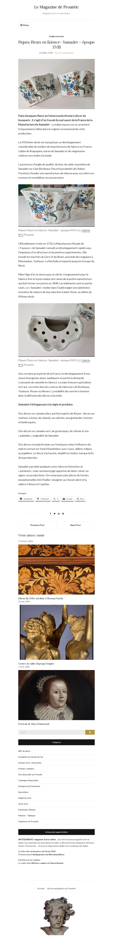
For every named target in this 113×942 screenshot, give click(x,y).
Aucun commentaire (64, 52)
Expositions (23, 792)
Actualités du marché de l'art (30, 757)
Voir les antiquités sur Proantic (61, 888)
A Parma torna (41, 854)
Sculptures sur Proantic (28, 821)
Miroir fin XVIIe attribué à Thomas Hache (40, 598)
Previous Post (37, 525)
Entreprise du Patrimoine (29, 786)
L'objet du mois (56, 36)
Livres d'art (23, 804)
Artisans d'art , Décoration (29, 763)
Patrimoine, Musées (27, 810)
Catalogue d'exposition (28, 780)
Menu (24, 25)
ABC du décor (24, 751)
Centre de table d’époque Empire (36, 663)
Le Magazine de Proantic (56, 7)
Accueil (40, 888)
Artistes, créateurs (26, 768)
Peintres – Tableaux (26, 815)
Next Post (75, 525)
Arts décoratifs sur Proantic (30, 774)
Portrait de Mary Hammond (33, 723)
